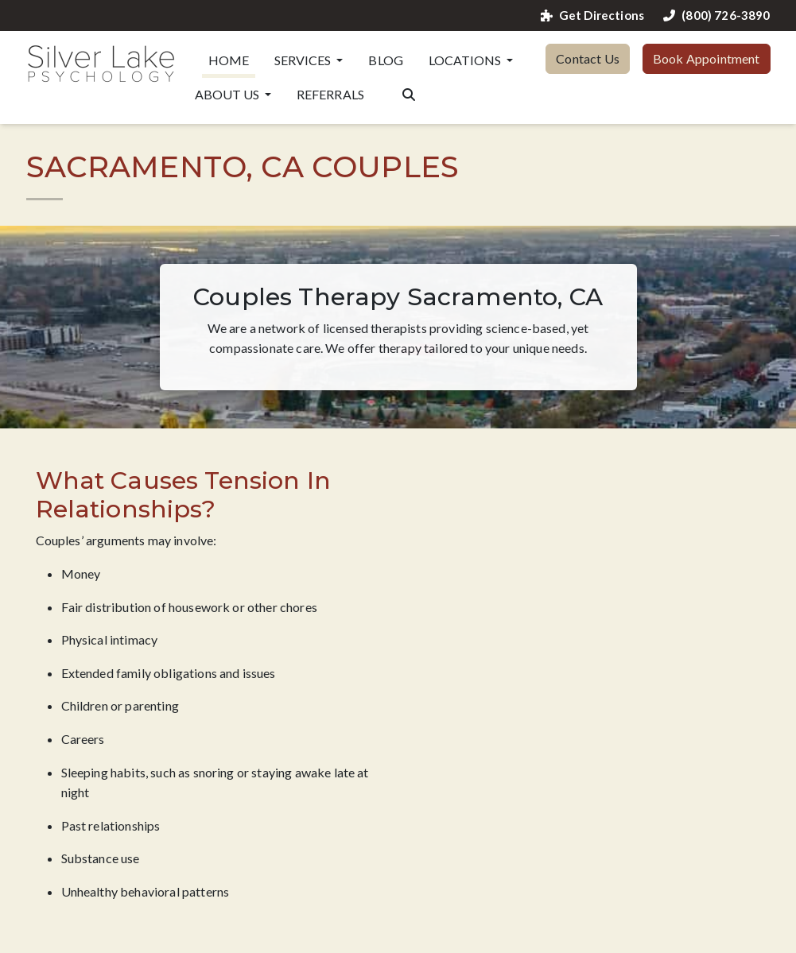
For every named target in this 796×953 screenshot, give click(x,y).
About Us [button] (228, 94)
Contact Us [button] (587, 58)
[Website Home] (101, 63)
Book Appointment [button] (706, 58)
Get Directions (592, 15)
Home (229, 60)
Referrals (330, 94)
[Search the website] (408, 93)
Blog (385, 60)
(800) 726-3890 (716, 15)
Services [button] (303, 60)
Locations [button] (466, 60)
